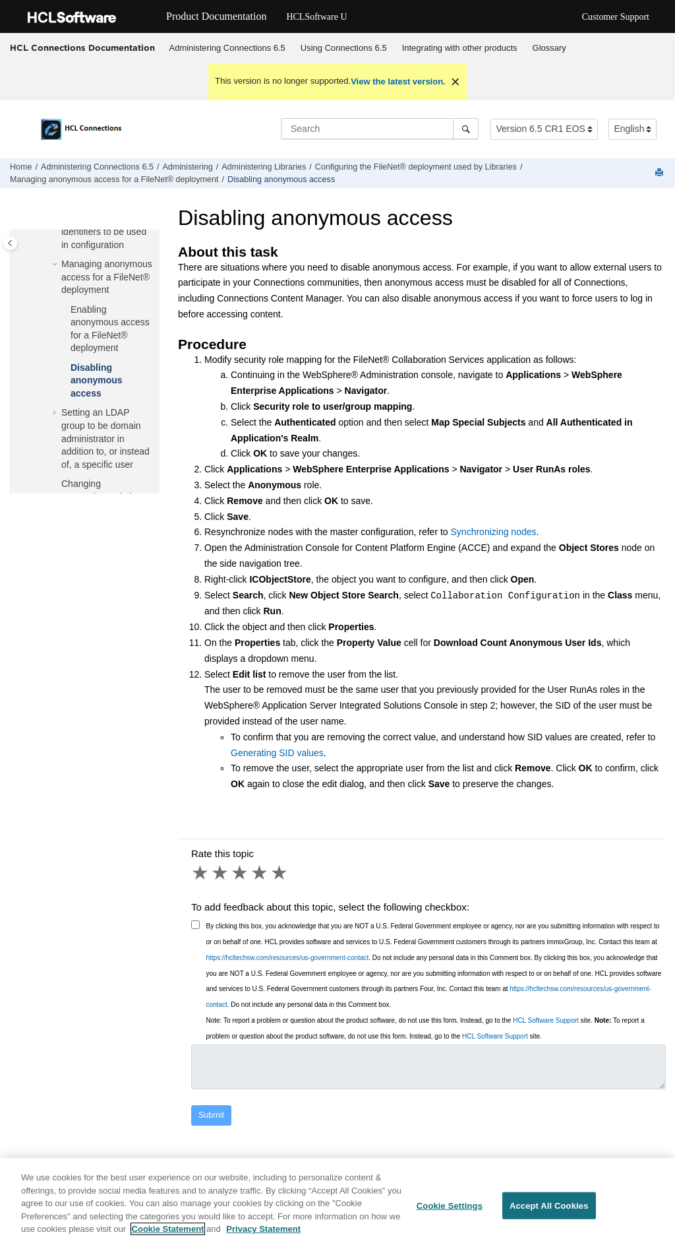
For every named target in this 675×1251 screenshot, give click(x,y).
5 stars (280, 873)
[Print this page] (660, 173)
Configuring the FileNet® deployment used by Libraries (416, 167)
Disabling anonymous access (281, 179)
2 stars (221, 873)
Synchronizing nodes (494, 532)
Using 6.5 (344, 48)
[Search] (466, 128)
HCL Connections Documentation (82, 47)
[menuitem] (227, 48)
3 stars (240, 873)
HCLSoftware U (316, 17)
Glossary (549, 48)
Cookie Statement (168, 1237)
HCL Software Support (546, 1020)
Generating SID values (277, 753)
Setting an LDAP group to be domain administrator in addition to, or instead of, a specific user (105, 438)
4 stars (260, 873)
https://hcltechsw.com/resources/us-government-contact (287, 957)
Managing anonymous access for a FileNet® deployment (114, 179)
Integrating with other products (459, 48)
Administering (187, 167)
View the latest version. (398, 81)
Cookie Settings (450, 1213)
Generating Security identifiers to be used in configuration (103, 231)
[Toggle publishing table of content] (10, 243)
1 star (201, 873)
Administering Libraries (263, 167)
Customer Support (615, 17)
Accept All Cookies (549, 1213)
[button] (56, 264)
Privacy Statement (263, 1237)
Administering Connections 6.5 (227, 48)
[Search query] (380, 128)
